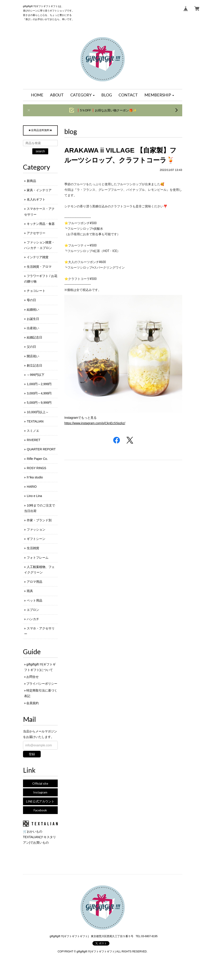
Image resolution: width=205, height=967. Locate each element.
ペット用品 (34, 600)
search (40, 151)
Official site (40, 783)
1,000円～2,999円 (39, 384)
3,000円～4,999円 (39, 393)
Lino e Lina (34, 496)
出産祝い (33, 328)
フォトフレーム (37, 557)
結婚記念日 (34, 337)
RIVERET (33, 440)
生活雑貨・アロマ (39, 266)
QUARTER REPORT (41, 449)
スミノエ (33, 430)
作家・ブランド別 (39, 520)
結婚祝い (33, 309)
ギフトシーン (36, 539)
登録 (32, 754)
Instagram (40, 792)
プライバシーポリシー (41, 683)
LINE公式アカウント (40, 801)
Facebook (40, 810)
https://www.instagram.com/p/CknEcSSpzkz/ (94, 423)
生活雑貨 (33, 548)
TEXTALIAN (35, 421)
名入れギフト (36, 199)
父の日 (31, 346)
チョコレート (36, 290)
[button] (82, 95)
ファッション (36, 529)
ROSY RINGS (36, 468)
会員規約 (32, 703)
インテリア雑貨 (37, 257)
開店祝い (33, 356)
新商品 (31, 181)
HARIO (31, 486)
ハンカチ (33, 619)
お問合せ (32, 676)
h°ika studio (35, 477)
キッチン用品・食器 (41, 224)
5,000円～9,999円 (39, 402)
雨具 (30, 591)
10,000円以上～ (38, 412)
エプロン (33, 610)
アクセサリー (36, 233)
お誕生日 (33, 319)
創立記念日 (34, 365)
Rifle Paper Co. (37, 459)
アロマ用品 (34, 581)
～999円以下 (35, 374)
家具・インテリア (39, 190)
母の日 (31, 300)
